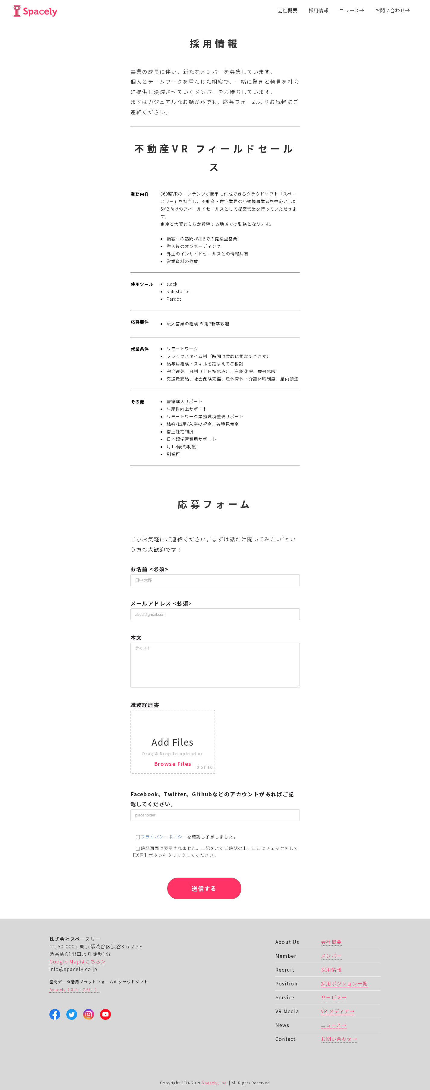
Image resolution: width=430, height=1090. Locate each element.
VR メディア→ (338, 1011)
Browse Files (173, 763)
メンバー (331, 955)
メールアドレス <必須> (215, 608)
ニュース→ (334, 1025)
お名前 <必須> (215, 574)
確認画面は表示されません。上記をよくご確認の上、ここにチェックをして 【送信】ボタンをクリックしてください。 (214, 851)
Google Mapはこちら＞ (77, 961)
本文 (215, 651)
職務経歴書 (215, 737)
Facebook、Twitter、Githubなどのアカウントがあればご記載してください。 (215, 804)
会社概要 (331, 941)
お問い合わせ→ (339, 1038)
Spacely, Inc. (215, 1082)
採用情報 (331, 969)
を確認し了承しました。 (184, 837)
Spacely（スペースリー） (74, 989)
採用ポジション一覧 (344, 983)
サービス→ (334, 997)
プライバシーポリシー (164, 837)
